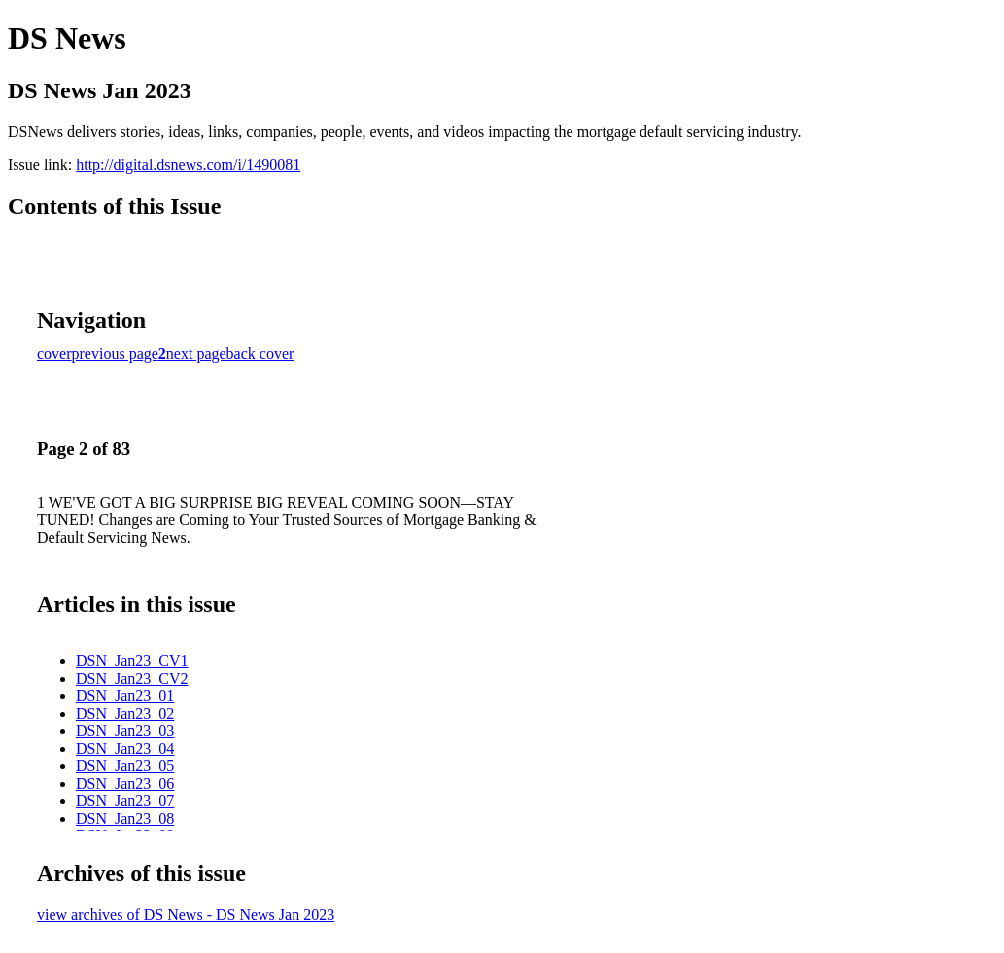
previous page (115, 353)
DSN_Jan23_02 (125, 713)
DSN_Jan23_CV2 (132, 678)
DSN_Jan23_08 (125, 818)
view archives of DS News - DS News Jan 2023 (185, 914)
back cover (260, 353)
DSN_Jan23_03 (125, 731)
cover (54, 353)
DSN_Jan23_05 (125, 766)
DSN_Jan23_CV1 (132, 661)
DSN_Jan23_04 (125, 748)
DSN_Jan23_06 (125, 783)
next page (196, 353)
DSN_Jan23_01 (125, 696)
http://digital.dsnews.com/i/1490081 (188, 165)
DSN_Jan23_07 (125, 801)
